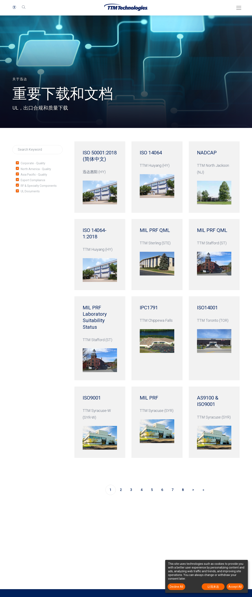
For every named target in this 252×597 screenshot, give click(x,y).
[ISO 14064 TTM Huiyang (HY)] (156, 177)
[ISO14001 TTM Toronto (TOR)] (214, 338)
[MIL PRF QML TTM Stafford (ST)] (214, 254)
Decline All (176, 586)
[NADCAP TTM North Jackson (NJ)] (214, 177)
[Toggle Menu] (237, 6)
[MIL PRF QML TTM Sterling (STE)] (156, 254)
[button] (14, 7)
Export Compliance (33, 180)
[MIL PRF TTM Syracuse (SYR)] (156, 422)
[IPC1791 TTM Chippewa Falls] (156, 338)
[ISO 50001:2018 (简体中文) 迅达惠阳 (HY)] (99, 177)
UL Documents (30, 191)
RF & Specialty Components (39, 185)
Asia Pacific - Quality (34, 174)
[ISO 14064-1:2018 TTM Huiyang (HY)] (99, 254)
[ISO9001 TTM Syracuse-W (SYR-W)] (99, 422)
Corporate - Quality (33, 163)
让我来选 (213, 586)
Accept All (235, 586)
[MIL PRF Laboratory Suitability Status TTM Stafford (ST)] (99, 338)
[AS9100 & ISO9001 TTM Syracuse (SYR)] (214, 422)
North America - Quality (36, 169)
